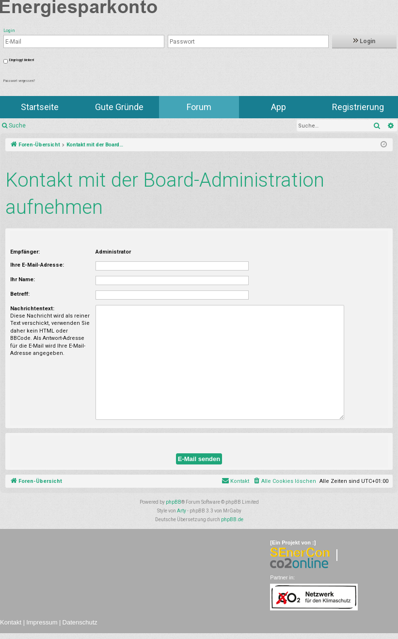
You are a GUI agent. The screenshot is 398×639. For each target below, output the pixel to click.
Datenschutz (80, 622)
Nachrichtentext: (32, 308)
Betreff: (20, 294)
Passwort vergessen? (19, 81)
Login (364, 41)
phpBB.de (232, 519)
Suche (17, 125)
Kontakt (10, 622)
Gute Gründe (119, 107)
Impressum (41, 622)
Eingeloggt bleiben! (21, 60)
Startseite (40, 107)
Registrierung (358, 107)
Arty (181, 510)
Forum (199, 107)
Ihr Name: (22, 279)
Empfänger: (25, 252)
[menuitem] (284, 481)
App (278, 107)
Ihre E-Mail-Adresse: (37, 265)
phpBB (173, 502)
